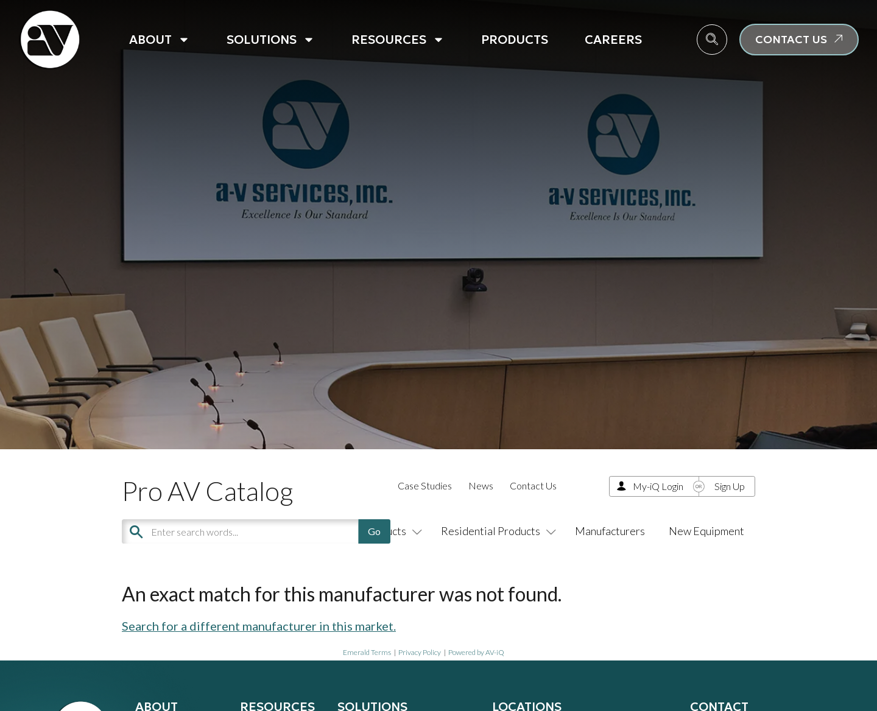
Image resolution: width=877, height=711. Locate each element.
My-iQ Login (658, 486)
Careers (613, 39)
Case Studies (425, 485)
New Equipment (706, 531)
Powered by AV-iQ (476, 652)
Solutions (271, 39)
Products (514, 39)
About (159, 39)
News (480, 485)
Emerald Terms (367, 652)
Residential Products (496, 531)
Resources (398, 39)
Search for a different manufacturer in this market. (259, 625)
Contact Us (533, 485)
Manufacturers (610, 531)
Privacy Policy (419, 652)
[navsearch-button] (712, 39)
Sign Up (729, 486)
